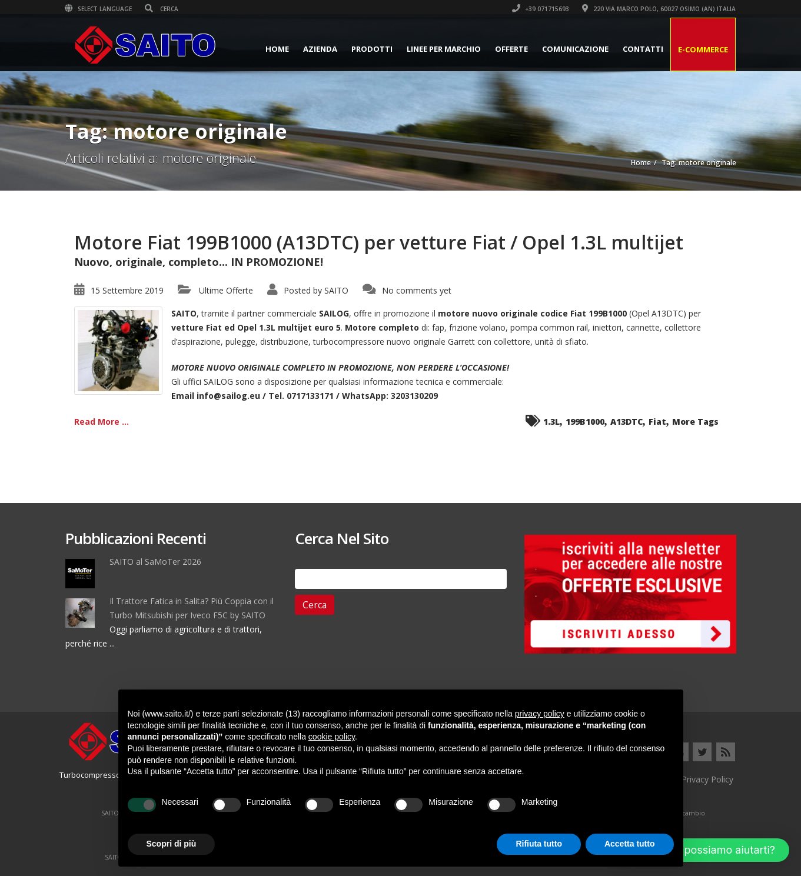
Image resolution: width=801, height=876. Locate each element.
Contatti (643, 49)
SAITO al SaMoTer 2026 (155, 561)
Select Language (98, 9)
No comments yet (416, 290)
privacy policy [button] (539, 713)
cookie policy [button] (331, 736)
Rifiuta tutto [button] (539, 843)
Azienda (320, 49)
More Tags (695, 421)
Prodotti (372, 49)
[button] (702, 850)
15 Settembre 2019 (127, 290)
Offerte (511, 49)
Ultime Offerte (226, 290)
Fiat (657, 421)
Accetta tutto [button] (629, 843)
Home (277, 49)
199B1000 (585, 421)
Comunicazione (575, 49)
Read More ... (101, 421)
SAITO (336, 290)
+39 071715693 (541, 9)
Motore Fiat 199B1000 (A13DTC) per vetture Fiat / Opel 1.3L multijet (378, 242)
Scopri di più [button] (172, 843)
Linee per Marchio (444, 49)
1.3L (551, 421)
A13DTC (626, 421)
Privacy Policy (707, 779)
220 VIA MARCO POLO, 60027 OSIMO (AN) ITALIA (659, 9)
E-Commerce (703, 49)
